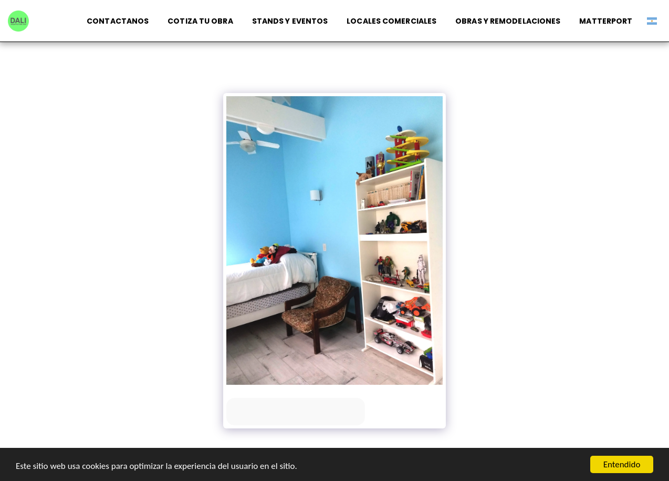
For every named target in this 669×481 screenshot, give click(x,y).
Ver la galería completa (295, 411)
